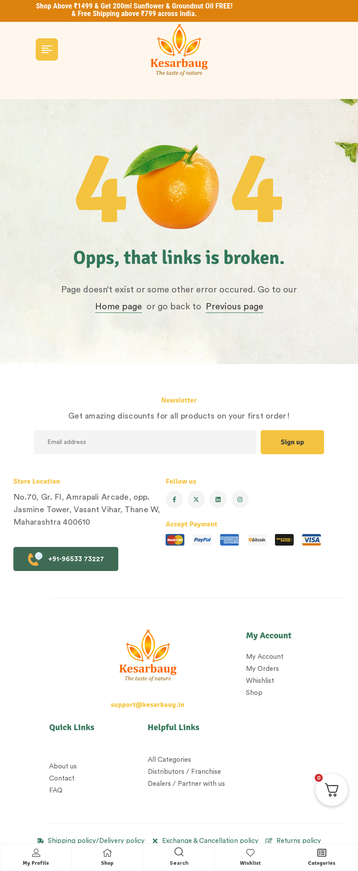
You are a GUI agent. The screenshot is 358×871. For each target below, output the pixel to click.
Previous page (234, 306)
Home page (118, 306)
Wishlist (250, 863)
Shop (107, 863)
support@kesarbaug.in (147, 704)
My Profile (36, 863)
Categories (321, 863)
